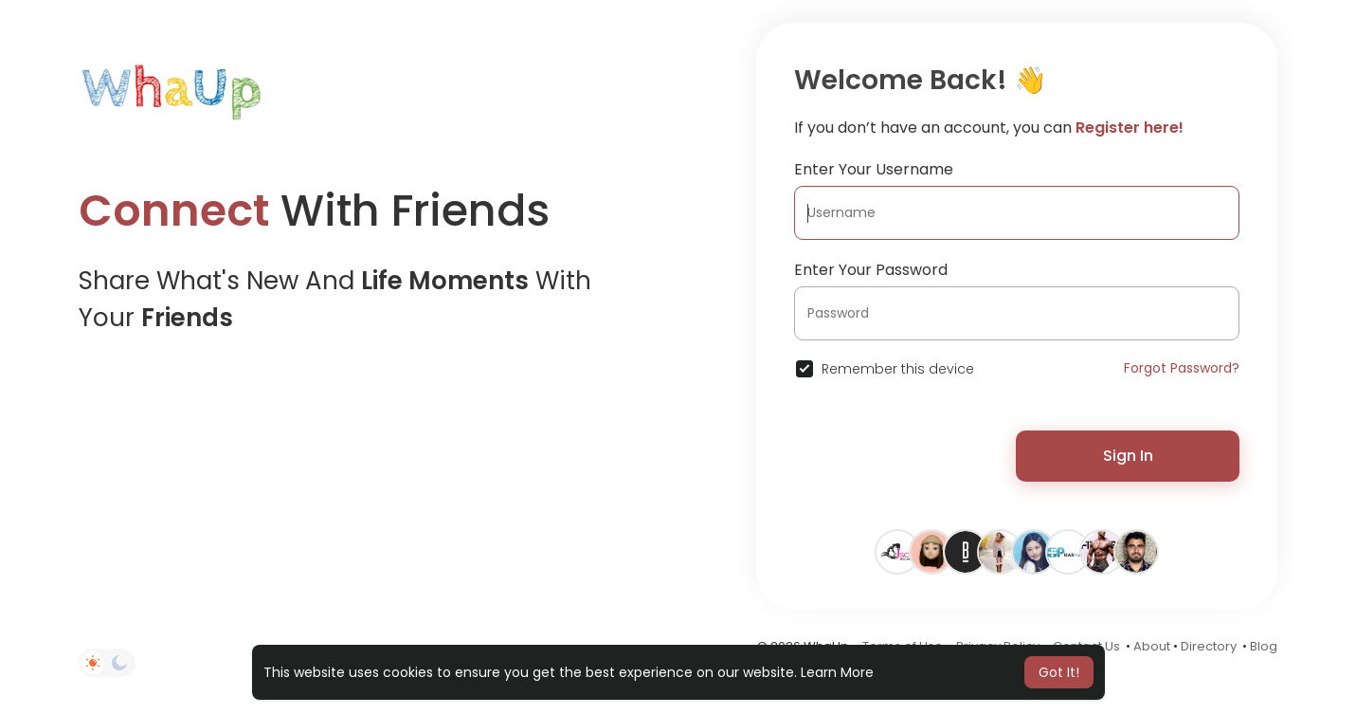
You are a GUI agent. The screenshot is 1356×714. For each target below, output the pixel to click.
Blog (1263, 646)
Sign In (1128, 456)
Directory (1209, 646)
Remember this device (898, 368)
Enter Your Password (871, 270)
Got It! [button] (1059, 672)
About (1151, 646)
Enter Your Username (873, 169)
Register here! (1130, 127)
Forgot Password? (1181, 367)
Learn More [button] (837, 672)
